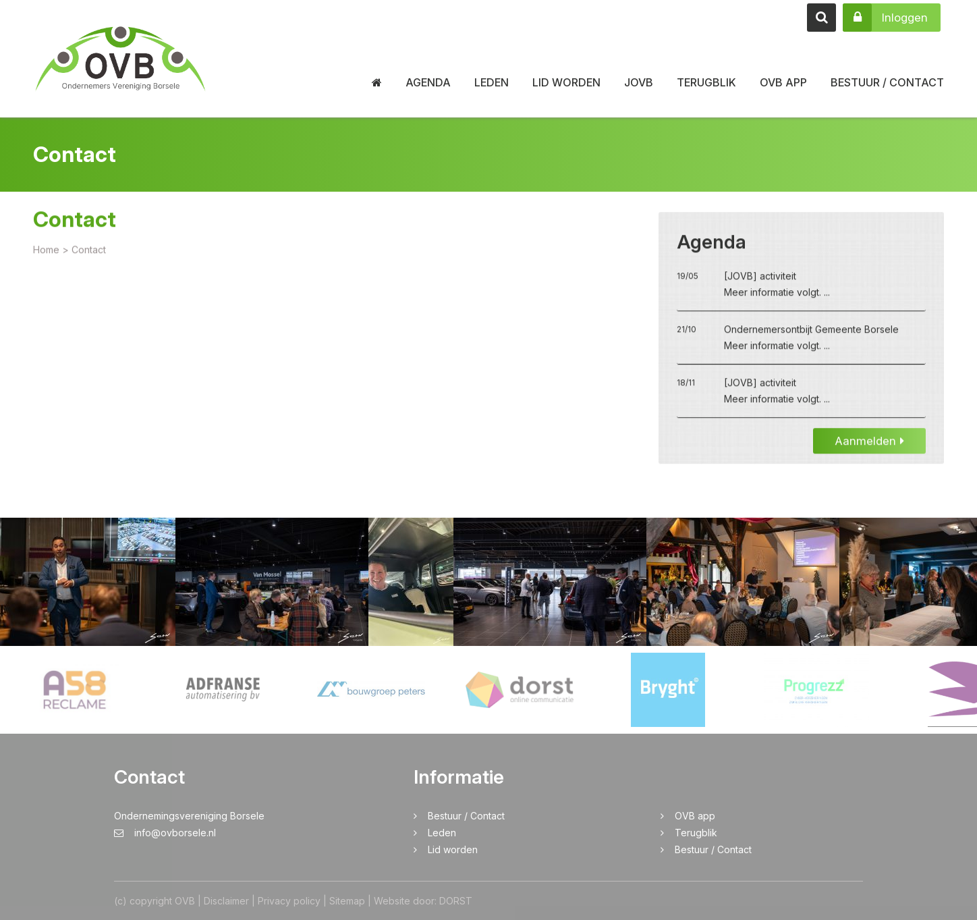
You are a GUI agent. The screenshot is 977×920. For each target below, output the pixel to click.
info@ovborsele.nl (165, 832)
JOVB (638, 82)
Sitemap (347, 901)
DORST (455, 901)
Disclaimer (226, 901)
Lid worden (566, 82)
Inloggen (885, 17)
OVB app (783, 82)
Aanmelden (869, 443)
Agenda (428, 82)
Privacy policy (289, 901)
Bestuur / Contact (887, 82)
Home (46, 251)
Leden (491, 82)
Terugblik (706, 82)
